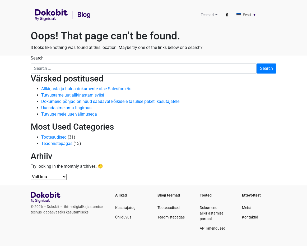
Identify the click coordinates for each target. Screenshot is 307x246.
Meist (246, 208)
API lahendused (212, 228)
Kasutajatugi (125, 208)
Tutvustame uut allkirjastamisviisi (72, 95)
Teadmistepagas (56, 143)
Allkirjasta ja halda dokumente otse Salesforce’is (86, 88)
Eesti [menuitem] (247, 15)
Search (37, 58)
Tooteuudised (54, 137)
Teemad (208, 15)
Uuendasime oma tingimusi (66, 107)
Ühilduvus (123, 217)
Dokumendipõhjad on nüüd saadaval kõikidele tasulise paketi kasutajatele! (110, 101)
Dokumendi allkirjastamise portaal (211, 213)
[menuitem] (252, 14)
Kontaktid (250, 217)
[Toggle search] (227, 15)
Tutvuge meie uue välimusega (69, 114)
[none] (252, 14)
